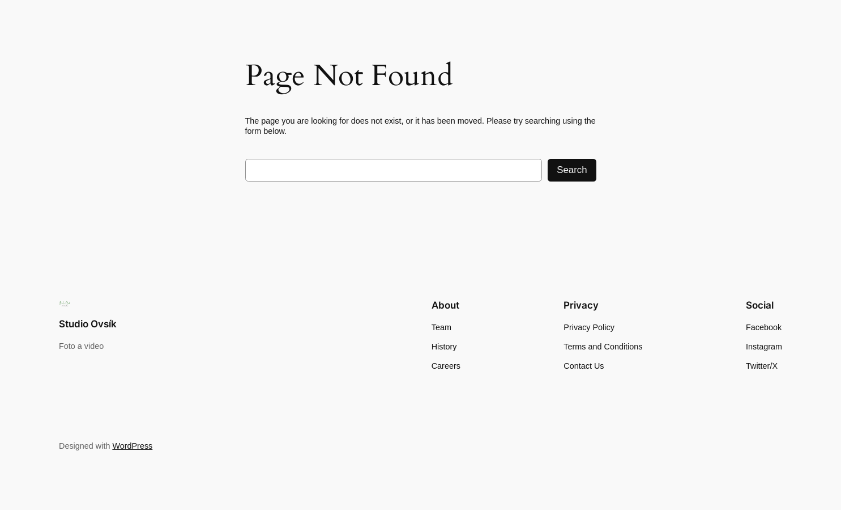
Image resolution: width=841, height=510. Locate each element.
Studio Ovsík (88, 324)
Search (572, 170)
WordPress (132, 445)
